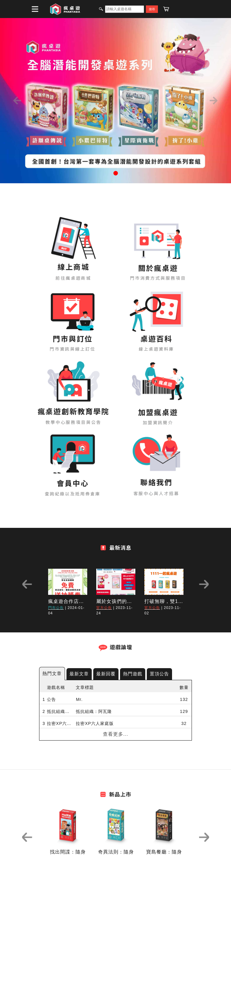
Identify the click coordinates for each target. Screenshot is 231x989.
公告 (51, 699)
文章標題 (85, 687)
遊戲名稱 (56, 687)
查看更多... (115, 734)
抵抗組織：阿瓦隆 (60, 711)
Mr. (79, 699)
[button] (17, 100)
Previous (27, 584)
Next (204, 584)
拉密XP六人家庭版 (60, 723)
